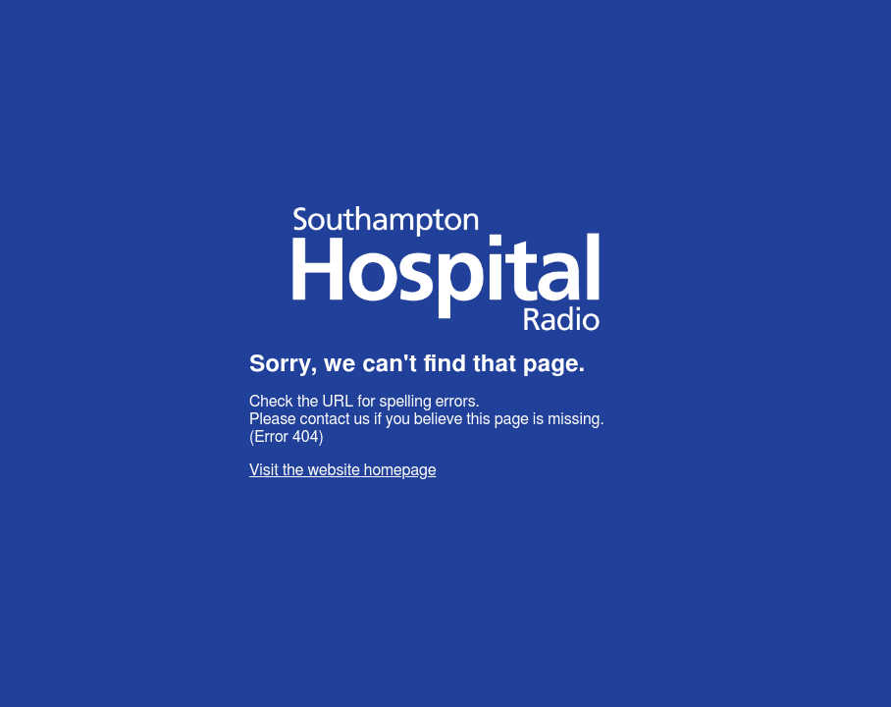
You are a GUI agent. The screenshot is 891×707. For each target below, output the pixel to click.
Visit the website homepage (342, 470)
